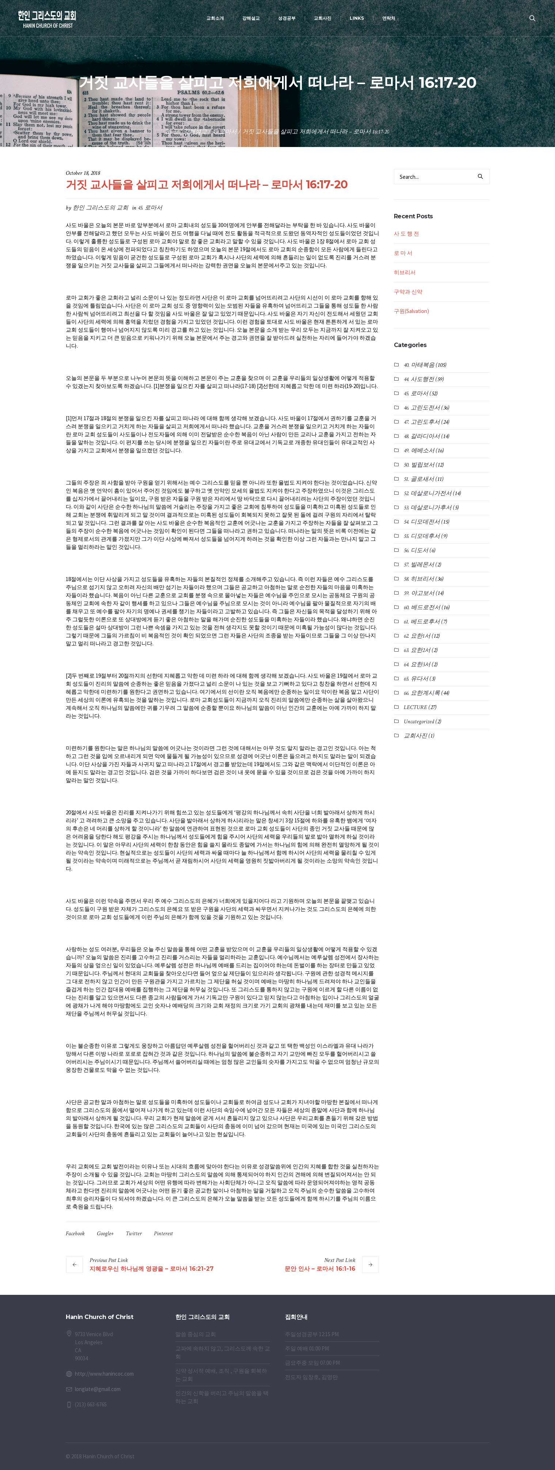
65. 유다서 (416, 679)
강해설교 (195, 132)
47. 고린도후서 (422, 422)
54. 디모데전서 (422, 522)
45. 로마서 (224, 132)
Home (172, 132)
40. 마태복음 (419, 365)
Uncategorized (419, 721)
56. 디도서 (416, 550)
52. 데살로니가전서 (428, 493)
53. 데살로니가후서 (428, 508)
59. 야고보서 (419, 593)
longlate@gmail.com (98, 1389)
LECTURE (415, 707)
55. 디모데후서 (422, 536)
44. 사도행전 (419, 379)
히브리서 (405, 272)
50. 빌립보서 (419, 465)
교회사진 (415, 736)
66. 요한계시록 (422, 693)
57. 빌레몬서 (419, 565)
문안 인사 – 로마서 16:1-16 (320, 1268)
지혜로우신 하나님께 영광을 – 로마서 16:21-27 (152, 1268)
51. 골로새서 (419, 479)
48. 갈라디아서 (422, 436)
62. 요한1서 (417, 636)
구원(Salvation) (411, 311)
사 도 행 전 (406, 233)
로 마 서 (403, 252)
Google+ (105, 1233)
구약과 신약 (408, 291)
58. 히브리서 (419, 579)
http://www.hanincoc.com (104, 1373)
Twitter (134, 1233)
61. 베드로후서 (422, 622)
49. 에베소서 (419, 451)
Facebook (75, 1233)
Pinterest (163, 1233)
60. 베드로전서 (422, 607)
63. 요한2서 (417, 650)
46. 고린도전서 (422, 408)
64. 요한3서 (417, 664)
